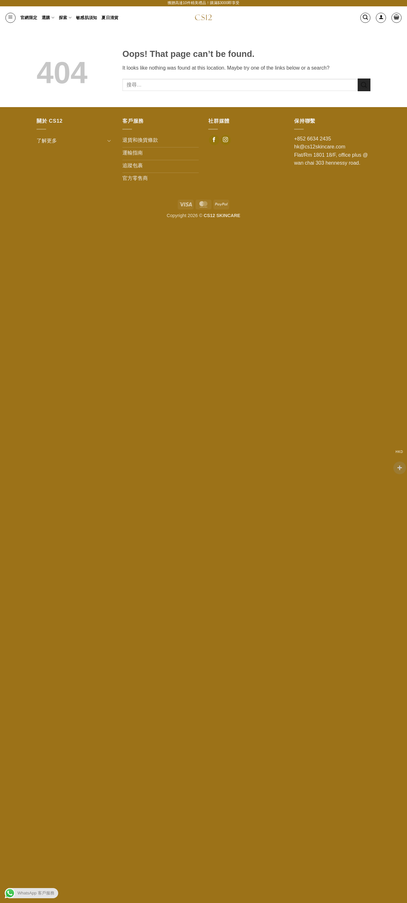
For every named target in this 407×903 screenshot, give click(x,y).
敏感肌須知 (86, 17)
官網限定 (28, 17)
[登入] (381, 18)
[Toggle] (109, 140)
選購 (48, 18)
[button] (10, 18)
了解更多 (47, 140)
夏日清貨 (109, 17)
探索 (65, 18)
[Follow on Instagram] (225, 140)
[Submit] (364, 85)
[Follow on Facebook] (214, 140)
